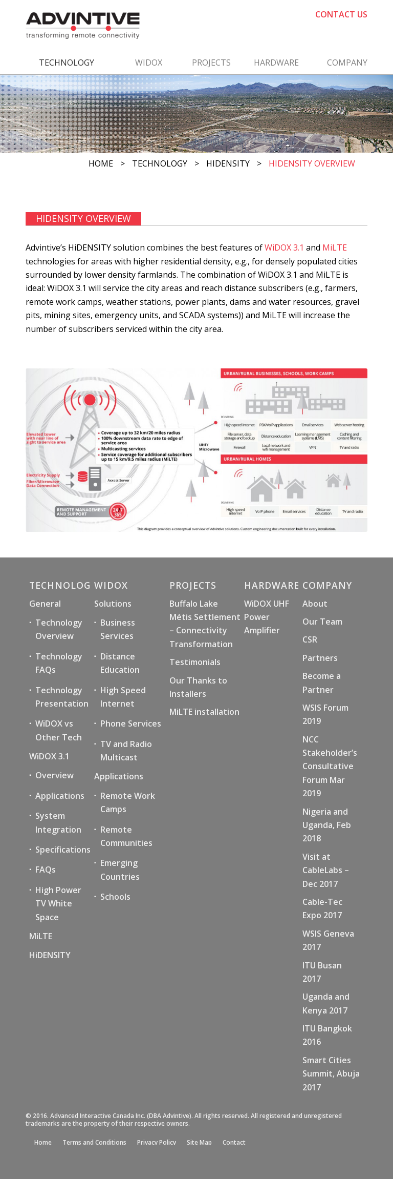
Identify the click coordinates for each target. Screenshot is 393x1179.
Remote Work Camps (127, 802)
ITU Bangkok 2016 (327, 1035)
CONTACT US (341, 14)
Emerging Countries (120, 869)
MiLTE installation (204, 711)
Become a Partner (321, 682)
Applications (59, 795)
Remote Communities (126, 836)
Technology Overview (58, 629)
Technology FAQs (58, 663)
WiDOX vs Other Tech (58, 730)
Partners (320, 658)
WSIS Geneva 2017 (328, 940)
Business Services (117, 629)
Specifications (63, 849)
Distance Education (120, 663)
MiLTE (334, 247)
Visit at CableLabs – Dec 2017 (325, 870)
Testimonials (195, 662)
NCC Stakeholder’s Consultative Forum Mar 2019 (329, 766)
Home (101, 163)
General (45, 603)
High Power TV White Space (58, 903)
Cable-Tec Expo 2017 (322, 908)
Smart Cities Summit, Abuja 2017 (331, 1073)
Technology (159, 163)
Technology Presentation (62, 697)
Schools (115, 896)
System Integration (58, 822)
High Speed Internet (123, 697)
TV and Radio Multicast (126, 750)
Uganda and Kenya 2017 (326, 1003)
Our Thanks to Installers (198, 687)
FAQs (45, 869)
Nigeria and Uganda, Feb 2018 (326, 825)
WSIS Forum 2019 (325, 714)
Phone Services (130, 723)
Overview (54, 775)
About (315, 603)
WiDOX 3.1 (284, 247)
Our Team (322, 621)
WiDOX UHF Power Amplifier (266, 617)
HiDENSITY (228, 163)
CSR (309, 639)
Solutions (113, 603)
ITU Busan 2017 (322, 972)
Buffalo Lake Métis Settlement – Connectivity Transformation (205, 624)
